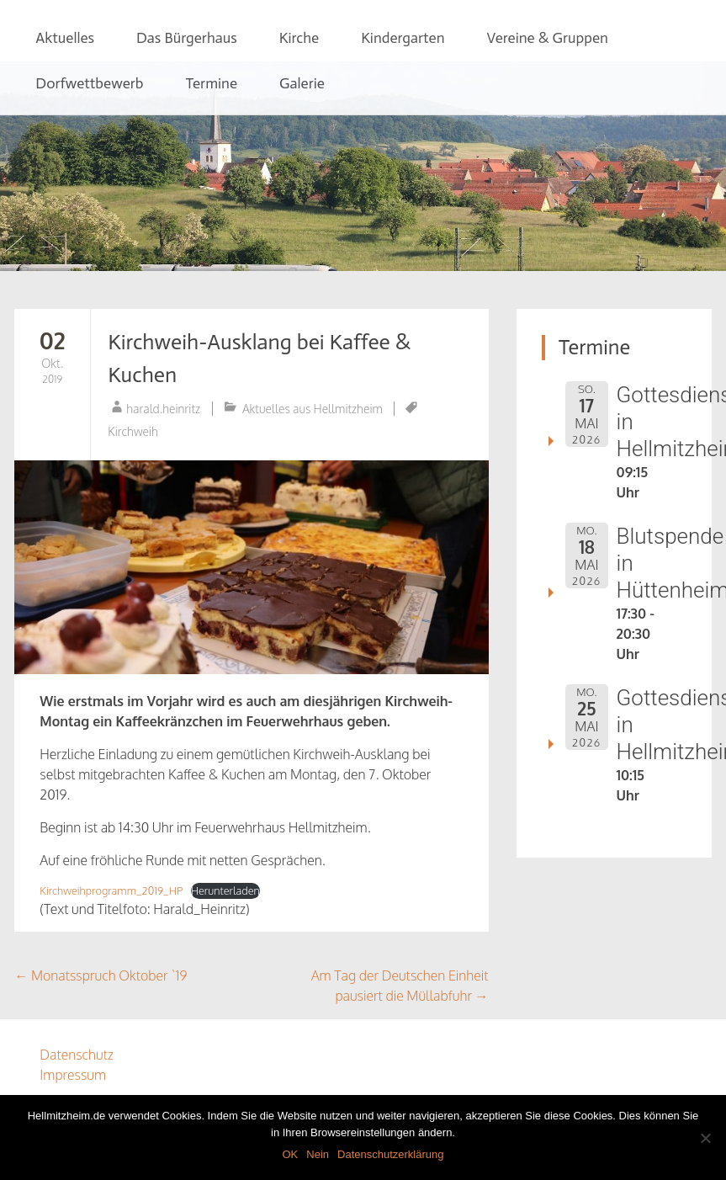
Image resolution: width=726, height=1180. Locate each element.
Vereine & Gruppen (547, 38)
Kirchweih (133, 431)
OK (290, 1154)
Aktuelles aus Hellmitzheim (312, 408)
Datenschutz (77, 1054)
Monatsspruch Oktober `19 (100, 975)
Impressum (73, 1074)
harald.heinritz (163, 408)
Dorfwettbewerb (89, 83)
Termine (212, 83)
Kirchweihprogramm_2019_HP (111, 890)
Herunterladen (225, 890)
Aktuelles (64, 38)
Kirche (299, 38)
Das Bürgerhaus (186, 38)
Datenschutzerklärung (390, 1154)
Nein (317, 1154)
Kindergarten (402, 38)
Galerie (302, 83)
